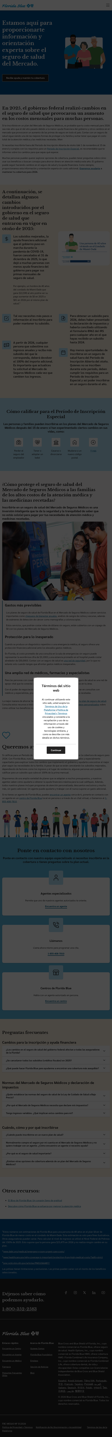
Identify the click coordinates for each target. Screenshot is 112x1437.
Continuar (56, 750)
